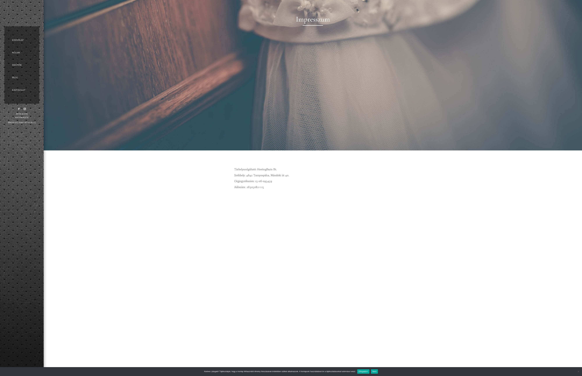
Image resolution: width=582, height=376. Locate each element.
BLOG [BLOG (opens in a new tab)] (15, 77)
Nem (374, 371)
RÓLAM (16, 52)
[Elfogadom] (578, 371)
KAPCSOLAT (18, 90)
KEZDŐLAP (18, 40)
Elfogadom (363, 371)
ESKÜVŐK (17, 65)
